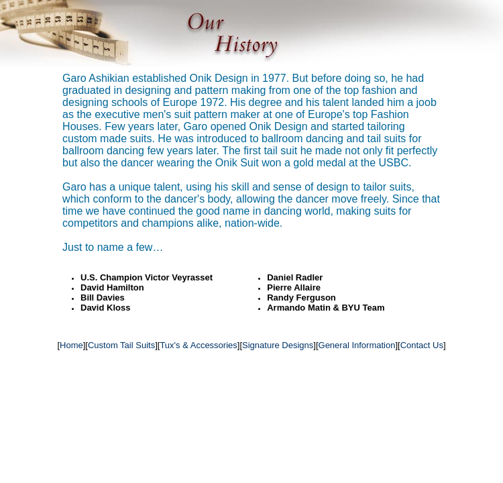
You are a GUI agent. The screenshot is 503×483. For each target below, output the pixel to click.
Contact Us (421, 345)
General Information (357, 345)
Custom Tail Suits (121, 345)
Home (71, 345)
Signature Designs (277, 345)
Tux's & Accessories (198, 345)
